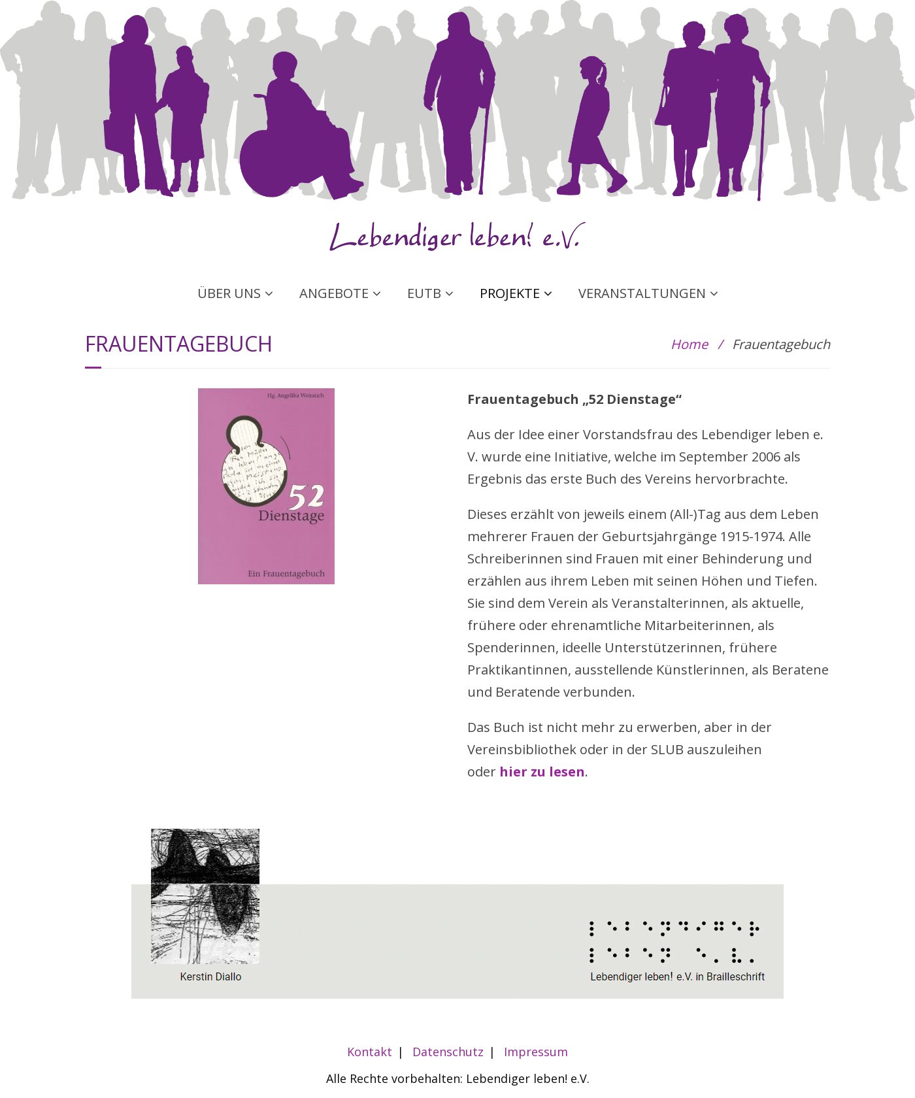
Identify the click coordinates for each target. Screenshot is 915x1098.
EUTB (424, 293)
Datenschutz (448, 1051)
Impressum (536, 1051)
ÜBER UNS (229, 293)
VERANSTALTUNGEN (642, 293)
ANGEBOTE (334, 293)
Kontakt (369, 1051)
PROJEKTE (510, 293)
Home (689, 344)
